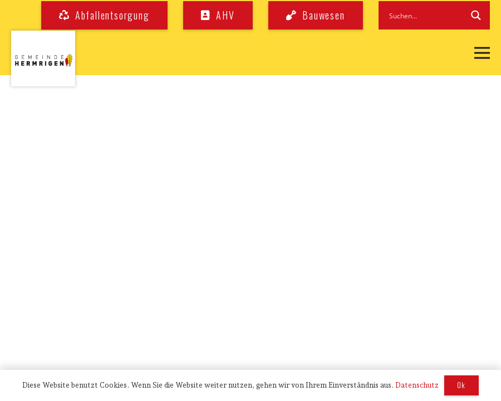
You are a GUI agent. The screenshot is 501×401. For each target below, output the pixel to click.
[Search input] (425, 15)
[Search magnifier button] (475, 15)
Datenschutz (417, 385)
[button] (482, 53)
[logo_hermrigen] (43, 58)
